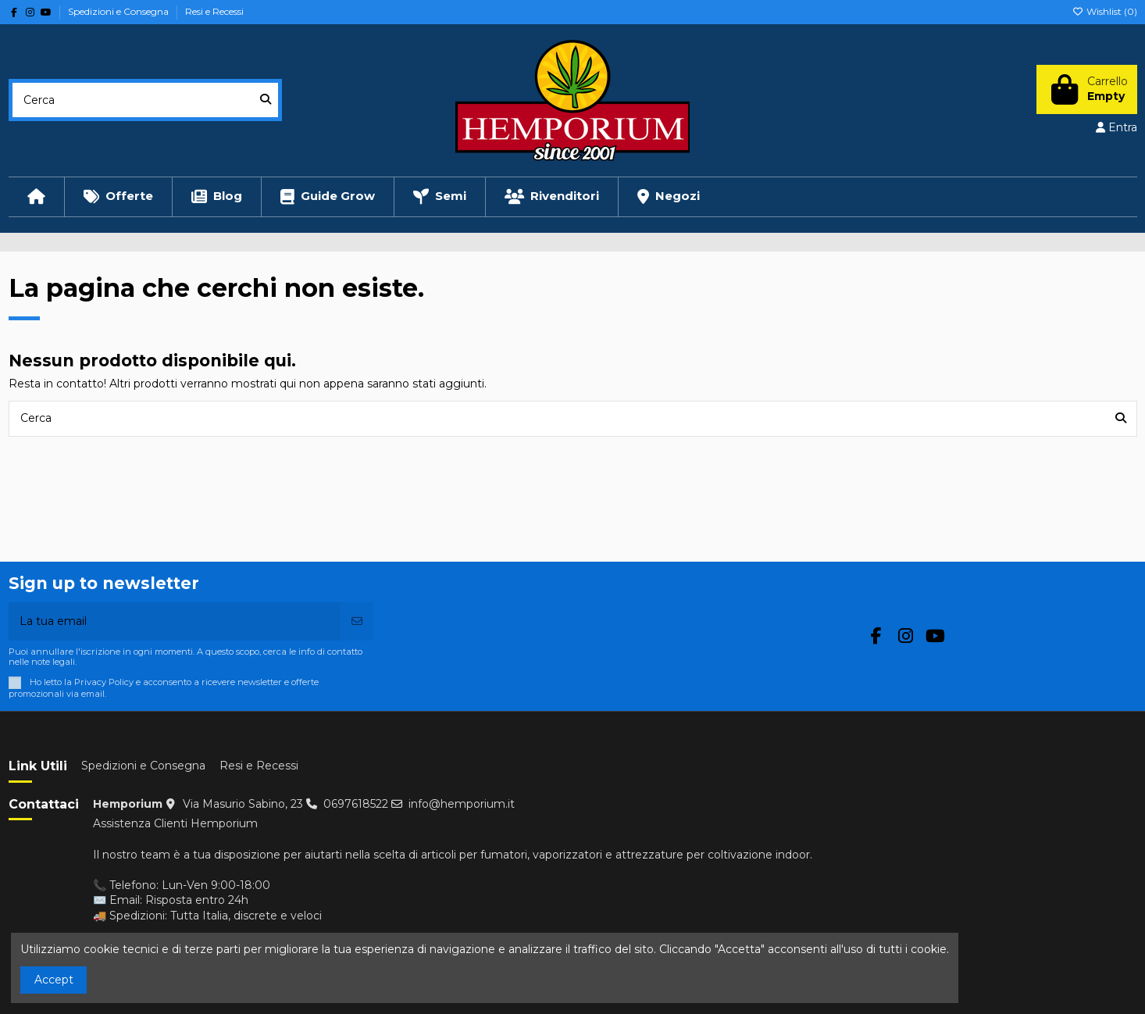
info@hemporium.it (461, 804)
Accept (53, 980)
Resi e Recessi (214, 11)
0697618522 (355, 804)
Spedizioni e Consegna (119, 11)
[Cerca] (265, 99)
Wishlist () (1104, 11)
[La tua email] (175, 621)
